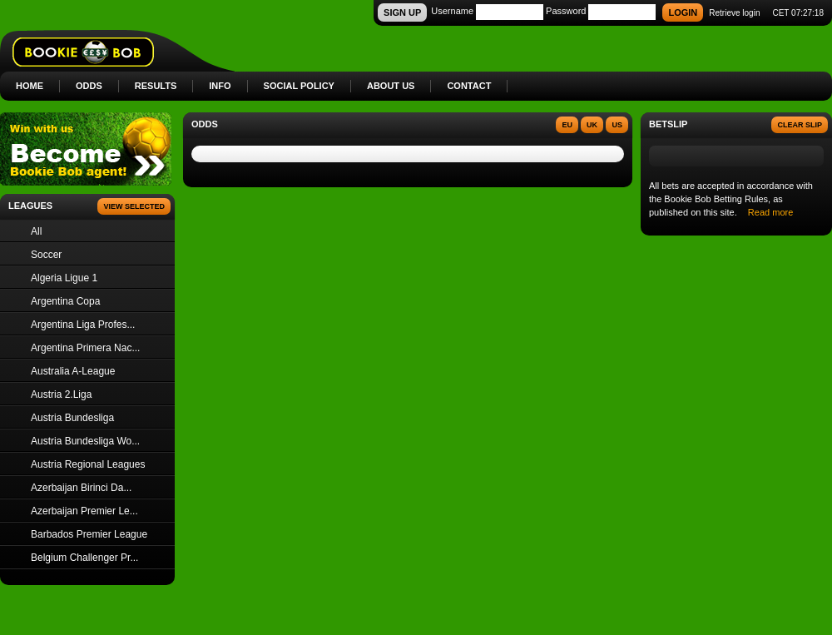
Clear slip (799, 125)
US (617, 125)
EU (567, 125)
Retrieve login (734, 12)
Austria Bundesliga (72, 418)
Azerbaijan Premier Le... (84, 511)
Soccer (46, 254)
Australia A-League (73, 371)
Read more (770, 212)
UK (592, 125)
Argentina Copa (65, 301)
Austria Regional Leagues (88, 464)
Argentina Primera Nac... (85, 348)
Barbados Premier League (89, 534)
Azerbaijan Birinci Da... (81, 488)
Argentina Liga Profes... (83, 324)
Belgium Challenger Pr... (84, 557)
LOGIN (682, 12)
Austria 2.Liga (61, 394)
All (36, 231)
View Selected (134, 206)
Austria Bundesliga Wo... (85, 441)
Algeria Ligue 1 (64, 278)
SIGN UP (402, 12)
